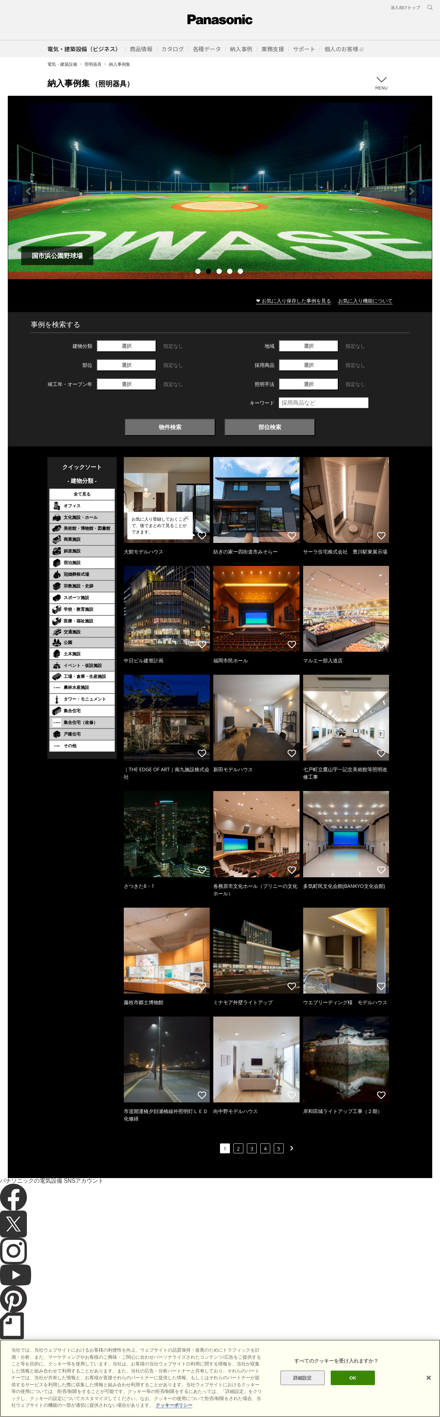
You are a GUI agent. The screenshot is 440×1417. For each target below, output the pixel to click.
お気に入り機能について (365, 300)
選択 (127, 345)
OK (353, 1377)
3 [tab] (220, 272)
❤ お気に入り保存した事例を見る (293, 300)
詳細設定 (302, 1377)
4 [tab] (230, 272)
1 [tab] (198, 272)
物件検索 (170, 427)
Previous (28, 191)
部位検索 (270, 427)
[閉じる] (428, 1378)
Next (412, 191)
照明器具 (93, 64)
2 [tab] (209, 272)
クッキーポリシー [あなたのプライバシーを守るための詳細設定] (174, 1405)
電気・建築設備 (62, 64)
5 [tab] (241, 272)
